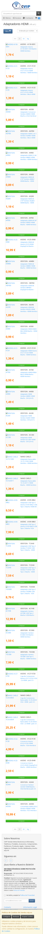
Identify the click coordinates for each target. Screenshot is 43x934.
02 (24, 39)
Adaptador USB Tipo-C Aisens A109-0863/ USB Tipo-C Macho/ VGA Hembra (20, 525)
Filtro (8, 31)
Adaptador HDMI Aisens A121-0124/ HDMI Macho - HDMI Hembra (20, 352)
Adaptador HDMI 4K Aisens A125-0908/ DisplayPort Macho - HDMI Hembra (19, 243)
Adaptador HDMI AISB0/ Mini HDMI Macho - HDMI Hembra (20, 330)
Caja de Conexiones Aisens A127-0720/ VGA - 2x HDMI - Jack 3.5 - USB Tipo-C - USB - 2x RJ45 (21, 678)
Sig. (28, 39)
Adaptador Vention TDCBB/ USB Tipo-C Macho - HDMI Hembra (19, 655)
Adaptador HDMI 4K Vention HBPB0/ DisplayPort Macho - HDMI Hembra (18, 287)
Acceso (16, 18)
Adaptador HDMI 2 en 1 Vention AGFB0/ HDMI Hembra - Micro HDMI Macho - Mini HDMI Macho (21, 136)
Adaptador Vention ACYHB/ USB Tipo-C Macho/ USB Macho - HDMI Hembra (19, 612)
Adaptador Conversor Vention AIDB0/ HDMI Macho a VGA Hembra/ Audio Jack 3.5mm (21, 113)
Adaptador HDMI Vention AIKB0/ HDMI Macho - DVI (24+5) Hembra (21, 395)
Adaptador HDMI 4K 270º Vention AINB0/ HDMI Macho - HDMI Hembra (20, 178)
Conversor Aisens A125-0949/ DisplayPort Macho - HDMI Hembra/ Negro (20, 764)
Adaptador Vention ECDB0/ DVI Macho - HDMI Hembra (21, 634)
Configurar (6, 917)
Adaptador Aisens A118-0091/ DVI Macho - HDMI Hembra (20, 48)
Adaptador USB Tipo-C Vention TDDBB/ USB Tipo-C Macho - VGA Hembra (21, 590)
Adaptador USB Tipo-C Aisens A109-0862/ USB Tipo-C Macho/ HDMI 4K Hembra (20, 504)
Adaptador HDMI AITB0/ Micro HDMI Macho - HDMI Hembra (21, 373)
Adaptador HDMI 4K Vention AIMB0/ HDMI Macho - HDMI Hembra (20, 265)
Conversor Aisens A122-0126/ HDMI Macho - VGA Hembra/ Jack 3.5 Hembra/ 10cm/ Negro (21, 743)
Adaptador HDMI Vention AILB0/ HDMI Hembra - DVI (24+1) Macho (19, 417)
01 (20, 39)
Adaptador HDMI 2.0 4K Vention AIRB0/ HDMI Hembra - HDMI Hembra (21, 156)
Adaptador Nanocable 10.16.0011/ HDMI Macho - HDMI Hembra (20, 482)
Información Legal (30, 907)
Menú (7, 18)
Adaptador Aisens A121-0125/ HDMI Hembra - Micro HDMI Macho (21, 91)
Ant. (15, 39)
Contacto (28, 18)
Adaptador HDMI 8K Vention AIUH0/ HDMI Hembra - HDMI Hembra (20, 308)
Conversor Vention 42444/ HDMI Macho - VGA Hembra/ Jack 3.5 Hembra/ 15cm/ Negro (20, 787)
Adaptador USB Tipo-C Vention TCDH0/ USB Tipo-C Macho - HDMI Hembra (21, 569)
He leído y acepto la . (20, 895)
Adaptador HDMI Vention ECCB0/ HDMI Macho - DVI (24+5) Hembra (19, 439)
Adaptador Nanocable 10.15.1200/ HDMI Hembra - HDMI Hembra (20, 460)
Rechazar (16, 917)
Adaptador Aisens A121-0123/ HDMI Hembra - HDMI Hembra (21, 69)
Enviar (32, 901)
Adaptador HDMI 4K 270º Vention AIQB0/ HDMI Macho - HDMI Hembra (20, 200)
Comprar (22, 61)
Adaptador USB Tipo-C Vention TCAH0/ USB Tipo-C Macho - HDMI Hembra (21, 547)
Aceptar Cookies (27, 917)
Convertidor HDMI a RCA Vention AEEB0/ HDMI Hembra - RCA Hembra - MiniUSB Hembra (20, 808)
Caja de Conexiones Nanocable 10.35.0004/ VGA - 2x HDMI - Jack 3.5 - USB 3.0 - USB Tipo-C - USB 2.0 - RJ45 (21, 722)
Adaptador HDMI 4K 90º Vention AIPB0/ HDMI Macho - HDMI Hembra (21, 221)
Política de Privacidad (19, 890)
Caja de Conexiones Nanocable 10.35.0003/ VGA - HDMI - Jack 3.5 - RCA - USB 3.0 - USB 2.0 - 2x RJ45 (21, 700)
